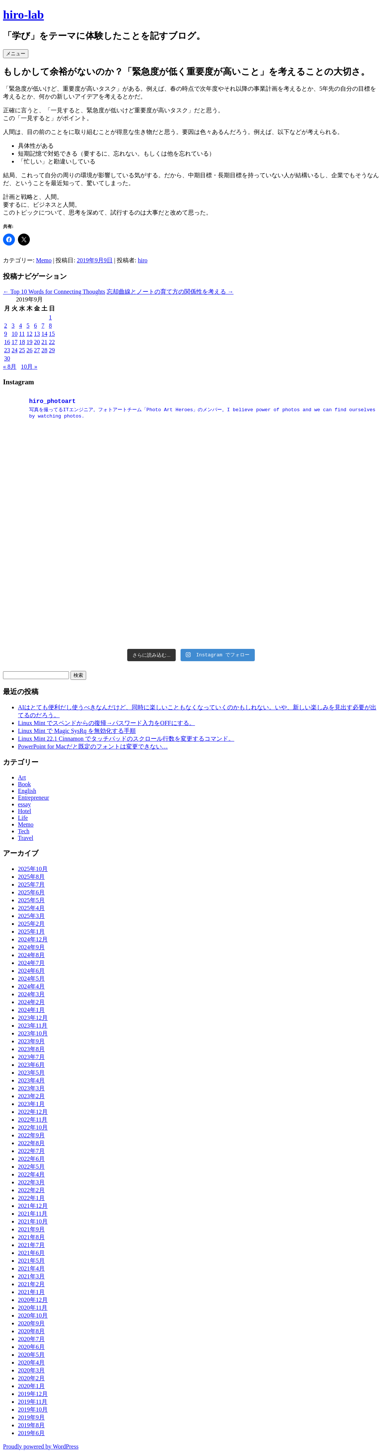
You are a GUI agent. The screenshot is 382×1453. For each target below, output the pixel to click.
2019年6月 (31, 1433)
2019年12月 (33, 1394)
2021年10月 (33, 1221)
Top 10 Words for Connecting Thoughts (54, 291)
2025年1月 (31, 931)
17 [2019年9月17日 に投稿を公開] (15, 342)
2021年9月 (31, 1229)
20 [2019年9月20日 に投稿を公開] (37, 342)
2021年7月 (31, 1245)
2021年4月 (31, 1268)
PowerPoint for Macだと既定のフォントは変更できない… (93, 746)
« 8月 (9, 366)
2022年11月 (32, 1119)
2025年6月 (31, 892)
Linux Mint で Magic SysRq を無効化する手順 (77, 731)
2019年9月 (31, 1417)
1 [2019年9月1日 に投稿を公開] (50, 317)
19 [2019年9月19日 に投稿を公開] (29, 342)
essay (24, 804)
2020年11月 (32, 1307)
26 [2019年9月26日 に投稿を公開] (29, 350)
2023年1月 (31, 1104)
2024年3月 (31, 994)
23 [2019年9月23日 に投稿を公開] (7, 350)
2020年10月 (33, 1315)
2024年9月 (31, 947)
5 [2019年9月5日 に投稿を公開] (27, 325)
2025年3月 (31, 916)
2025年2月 (31, 924)
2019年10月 (33, 1409)
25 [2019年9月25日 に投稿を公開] (22, 350)
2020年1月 (31, 1386)
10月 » (29, 366)
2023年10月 (33, 1033)
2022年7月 (31, 1151)
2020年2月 (31, 1378)
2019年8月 (31, 1425)
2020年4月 (31, 1362)
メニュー (15, 53)
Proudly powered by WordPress (40, 1446)
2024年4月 (31, 986)
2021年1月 (31, 1292)
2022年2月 (31, 1190)
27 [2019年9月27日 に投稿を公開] (37, 350)
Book (24, 784)
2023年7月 (31, 1057)
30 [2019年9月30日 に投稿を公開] (7, 358)
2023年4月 (31, 1080)
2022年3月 (31, 1182)
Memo (43, 260)
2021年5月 (31, 1260)
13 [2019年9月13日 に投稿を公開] (37, 334)
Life (23, 818)
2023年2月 (31, 1096)
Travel (25, 838)
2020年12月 (33, 1300)
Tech (23, 831)
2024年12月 (33, 939)
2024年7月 (31, 963)
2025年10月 (33, 869)
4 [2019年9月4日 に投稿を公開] (20, 325)
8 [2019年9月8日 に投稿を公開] (50, 325)
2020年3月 (31, 1370)
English (27, 791)
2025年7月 (31, 884)
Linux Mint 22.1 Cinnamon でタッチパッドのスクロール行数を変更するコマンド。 (126, 738)
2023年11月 (32, 1025)
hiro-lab (23, 14)
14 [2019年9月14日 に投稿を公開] (44, 334)
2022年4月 (31, 1174)
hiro (143, 260)
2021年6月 (31, 1253)
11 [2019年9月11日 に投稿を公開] (22, 334)
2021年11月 (32, 1213)
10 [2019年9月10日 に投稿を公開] (15, 334)
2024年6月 (31, 971)
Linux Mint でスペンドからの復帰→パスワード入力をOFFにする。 (106, 723)
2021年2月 (31, 1284)
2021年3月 (31, 1276)
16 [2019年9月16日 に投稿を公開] (7, 342)
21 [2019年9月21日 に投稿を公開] (44, 342)
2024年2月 (31, 1002)
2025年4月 (31, 908)
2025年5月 (31, 900)
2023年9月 (31, 1041)
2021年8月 (31, 1237)
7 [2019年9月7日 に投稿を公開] (42, 325)
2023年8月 (31, 1049)
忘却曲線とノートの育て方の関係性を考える (170, 291)
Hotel (24, 811)
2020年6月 (31, 1347)
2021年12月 (33, 1206)
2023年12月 (33, 1018)
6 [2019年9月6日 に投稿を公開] (35, 325)
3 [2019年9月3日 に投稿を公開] (13, 325)
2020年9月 (31, 1323)
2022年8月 (31, 1143)
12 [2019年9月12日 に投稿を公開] (29, 334)
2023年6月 (31, 1065)
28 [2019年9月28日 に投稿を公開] (44, 350)
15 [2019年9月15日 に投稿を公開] (52, 334)
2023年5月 (31, 1072)
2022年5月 (31, 1166)
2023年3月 (31, 1088)
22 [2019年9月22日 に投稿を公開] (52, 342)
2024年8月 (31, 955)
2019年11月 (32, 1402)
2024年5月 (31, 978)
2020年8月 (31, 1331)
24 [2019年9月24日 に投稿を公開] (15, 350)
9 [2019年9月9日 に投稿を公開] (5, 334)
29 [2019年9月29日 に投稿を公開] (52, 350)
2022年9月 (31, 1135)
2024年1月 (31, 1010)
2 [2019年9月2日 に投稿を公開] (5, 325)
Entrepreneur (33, 797)
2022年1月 (31, 1198)
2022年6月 (31, 1159)
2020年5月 (31, 1355)
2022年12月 (33, 1112)
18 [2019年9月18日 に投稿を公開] (22, 342)
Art (22, 777)
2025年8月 (31, 877)
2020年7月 (31, 1339)
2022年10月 (33, 1127)
